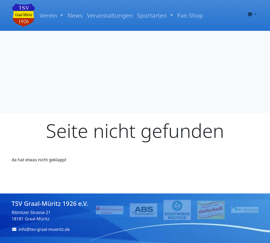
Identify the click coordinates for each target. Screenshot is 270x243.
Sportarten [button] (152, 15)
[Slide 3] (140, 106)
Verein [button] (49, 15)
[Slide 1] (121, 106)
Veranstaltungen (110, 15)
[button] (251, 14)
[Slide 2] (130, 106)
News (75, 15)
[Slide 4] (149, 106)
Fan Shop (190, 15)
